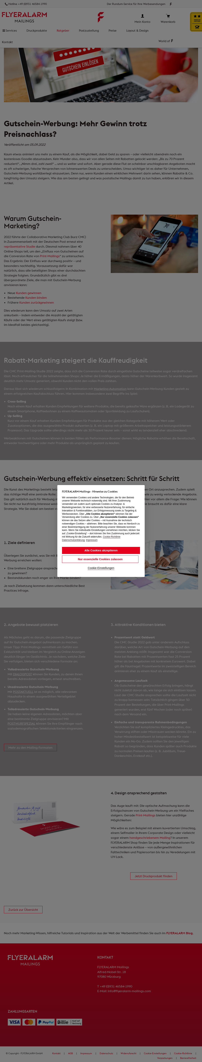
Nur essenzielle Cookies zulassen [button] (100, 559)
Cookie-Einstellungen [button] (101, 568)
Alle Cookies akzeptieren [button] (101, 550)
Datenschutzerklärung (73, 540)
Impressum (91, 540)
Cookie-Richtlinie (111, 536)
